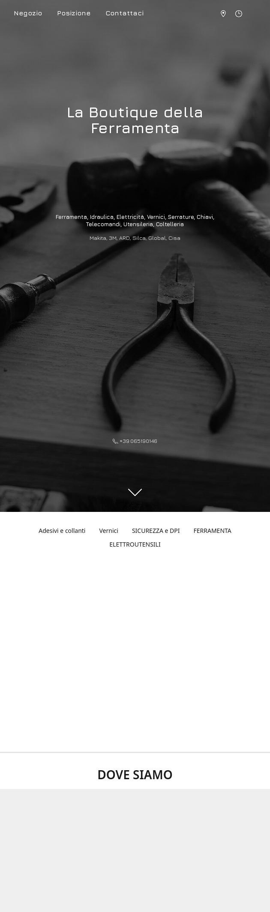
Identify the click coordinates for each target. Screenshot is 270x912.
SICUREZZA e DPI (156, 530)
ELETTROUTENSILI (134, 544)
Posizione (73, 13)
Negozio (28, 13)
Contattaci (124, 13)
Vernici (108, 530)
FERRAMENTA (212, 530)
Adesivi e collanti (62, 530)
